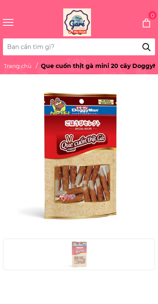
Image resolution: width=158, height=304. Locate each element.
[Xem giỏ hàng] (135, 22)
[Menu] (19, 22)
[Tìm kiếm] (146, 46)
